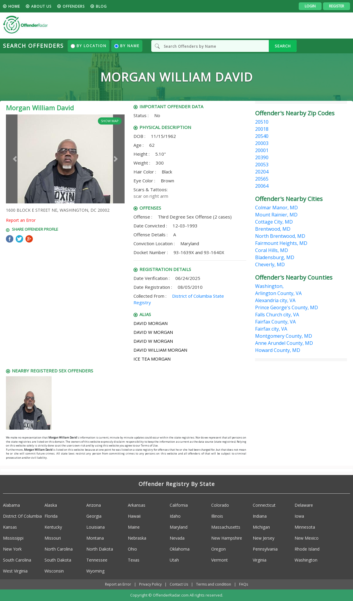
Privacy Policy (150, 584)
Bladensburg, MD (274, 257)
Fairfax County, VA (275, 321)
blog (101, 6)
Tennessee (96, 560)
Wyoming (95, 571)
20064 (261, 186)
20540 (261, 136)
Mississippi (13, 538)
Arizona (93, 505)
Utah (174, 560)
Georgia (93, 516)
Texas (133, 560)
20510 (261, 122)
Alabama (11, 505)
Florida (51, 516)
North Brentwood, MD (280, 236)
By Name (126, 45)
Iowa (299, 516)
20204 (261, 171)
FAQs (243, 584)
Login (310, 6)
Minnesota (305, 527)
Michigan (261, 527)
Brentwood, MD (272, 229)
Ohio (132, 549)
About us (41, 6)
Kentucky (53, 527)
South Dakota (57, 560)
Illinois (217, 516)
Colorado (220, 505)
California (179, 505)
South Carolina (17, 560)
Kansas (10, 527)
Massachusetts (225, 527)
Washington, (269, 286)
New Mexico (307, 538)
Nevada (177, 538)
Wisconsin (54, 571)
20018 (261, 129)
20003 (261, 143)
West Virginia (15, 571)
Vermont (219, 560)
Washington (306, 560)
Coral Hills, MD (271, 250)
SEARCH (283, 46)
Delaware (304, 505)
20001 (261, 150)
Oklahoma (180, 549)
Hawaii (134, 516)
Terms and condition (213, 584)
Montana (95, 538)
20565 (261, 179)
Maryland (178, 527)
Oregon (218, 549)
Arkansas (136, 505)
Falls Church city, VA (277, 314)
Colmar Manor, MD (276, 207)
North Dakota (99, 549)
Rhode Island (307, 549)
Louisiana (95, 527)
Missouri (52, 538)
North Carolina (58, 549)
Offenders (74, 6)
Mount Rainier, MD (276, 214)
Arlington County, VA (278, 293)
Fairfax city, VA (271, 329)
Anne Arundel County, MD (284, 343)
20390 (261, 157)
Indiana (260, 516)
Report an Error (21, 220)
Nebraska (137, 538)
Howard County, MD (277, 350)
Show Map (110, 121)
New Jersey (263, 538)
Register (336, 6)
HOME (14, 6)
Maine (134, 527)
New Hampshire (226, 538)
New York (12, 549)
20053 (261, 164)
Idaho (175, 516)
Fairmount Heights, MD (281, 243)
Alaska (50, 505)
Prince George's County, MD (286, 307)
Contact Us (179, 584)
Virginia (259, 560)
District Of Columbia (22, 516)
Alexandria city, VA (275, 300)
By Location (88, 45)
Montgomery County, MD (283, 336)
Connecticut (264, 505)
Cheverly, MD (270, 264)
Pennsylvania (265, 549)
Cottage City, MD (274, 222)
